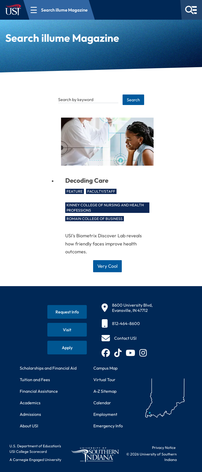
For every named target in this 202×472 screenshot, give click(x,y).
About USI (29, 425)
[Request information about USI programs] (67, 312)
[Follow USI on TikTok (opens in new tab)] (118, 353)
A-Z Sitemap (105, 391)
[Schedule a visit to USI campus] (67, 330)
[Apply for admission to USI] (67, 347)
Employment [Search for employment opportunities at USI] (105, 414)
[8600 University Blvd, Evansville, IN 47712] (127, 307)
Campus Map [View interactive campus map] (105, 368)
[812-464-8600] (127, 323)
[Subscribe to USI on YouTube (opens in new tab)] (130, 353)
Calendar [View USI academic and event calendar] (102, 402)
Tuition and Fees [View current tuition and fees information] (35, 379)
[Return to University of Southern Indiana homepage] (95, 455)
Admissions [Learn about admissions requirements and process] (30, 414)
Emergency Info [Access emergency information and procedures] (108, 425)
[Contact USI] (119, 338)
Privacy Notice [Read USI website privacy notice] (164, 447)
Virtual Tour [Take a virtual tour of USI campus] (104, 379)
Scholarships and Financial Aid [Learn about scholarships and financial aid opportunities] (48, 368)
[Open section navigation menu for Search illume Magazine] (59, 10)
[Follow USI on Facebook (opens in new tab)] (105, 353)
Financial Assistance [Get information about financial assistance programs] (39, 391)
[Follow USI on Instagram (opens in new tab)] (143, 353)
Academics (30, 402)
